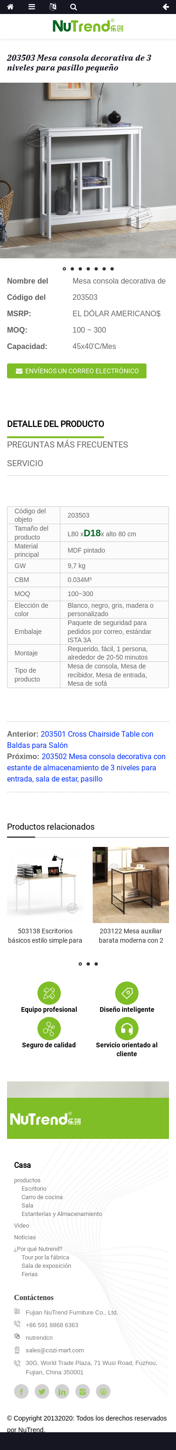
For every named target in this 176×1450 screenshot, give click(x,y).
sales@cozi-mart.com (55, 1350)
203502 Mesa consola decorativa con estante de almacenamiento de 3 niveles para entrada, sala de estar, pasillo (86, 767)
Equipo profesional (49, 1009)
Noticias (25, 1237)
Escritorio (34, 1188)
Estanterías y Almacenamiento (62, 1213)
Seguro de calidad (49, 1045)
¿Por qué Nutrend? (38, 1248)
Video (21, 1225)
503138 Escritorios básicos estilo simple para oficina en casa (45, 940)
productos (27, 1180)
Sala (27, 1205)
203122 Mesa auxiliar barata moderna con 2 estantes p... (131, 940)
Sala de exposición (46, 1265)
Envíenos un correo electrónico (82, 371)
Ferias (30, 1274)
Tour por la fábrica (45, 1257)
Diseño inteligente (127, 1009)
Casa (22, 1165)
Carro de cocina (42, 1197)
